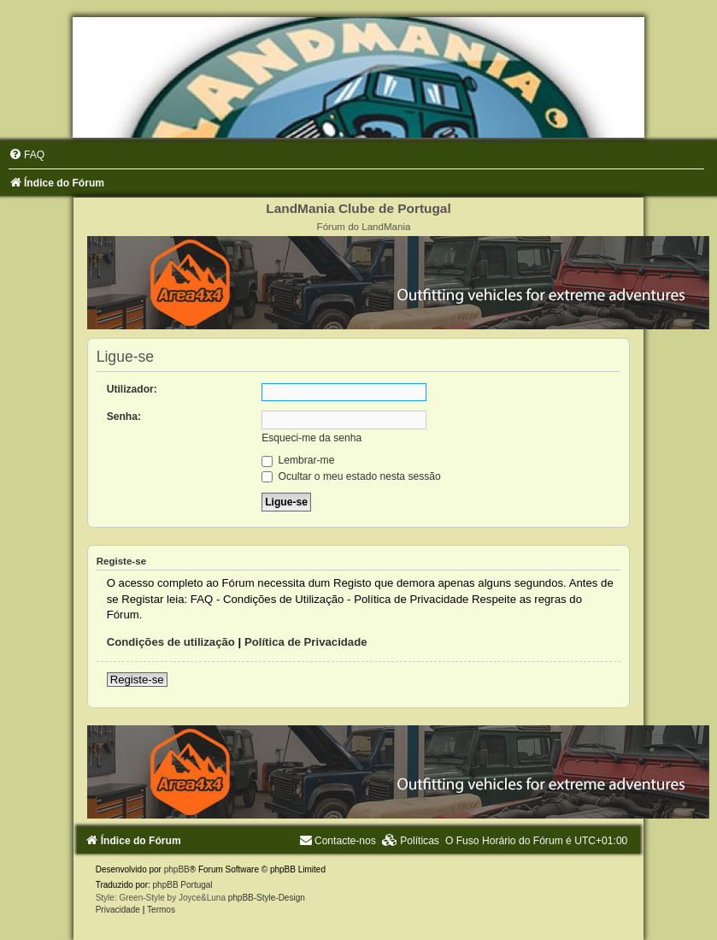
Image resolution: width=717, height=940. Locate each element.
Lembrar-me (298, 460)
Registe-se (137, 679)
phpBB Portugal (183, 885)
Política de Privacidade (305, 642)
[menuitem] (26, 155)
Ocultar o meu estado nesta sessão (351, 476)
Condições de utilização (171, 642)
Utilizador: (132, 389)
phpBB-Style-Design (266, 897)
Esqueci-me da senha (311, 438)
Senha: (124, 417)
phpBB (177, 869)
